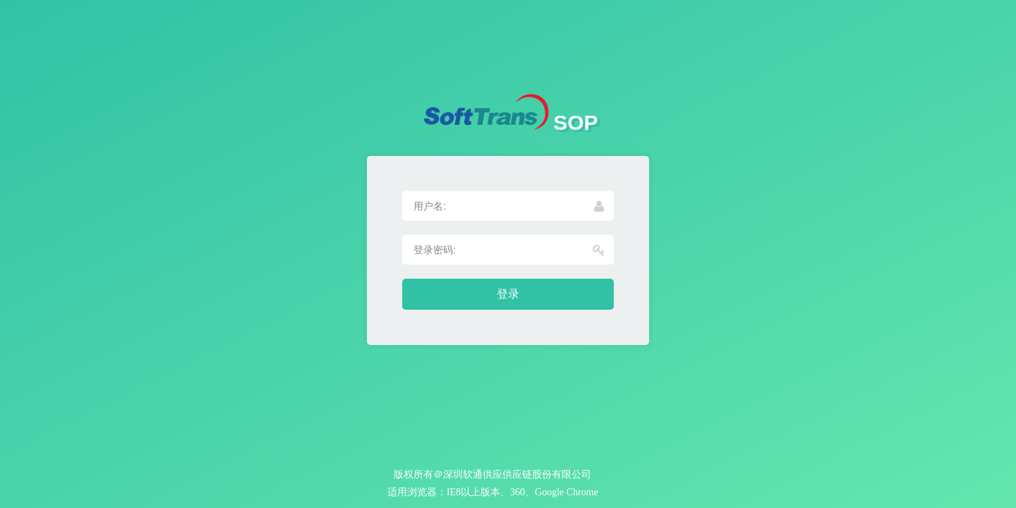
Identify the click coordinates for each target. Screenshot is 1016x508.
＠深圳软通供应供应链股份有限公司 (512, 474)
